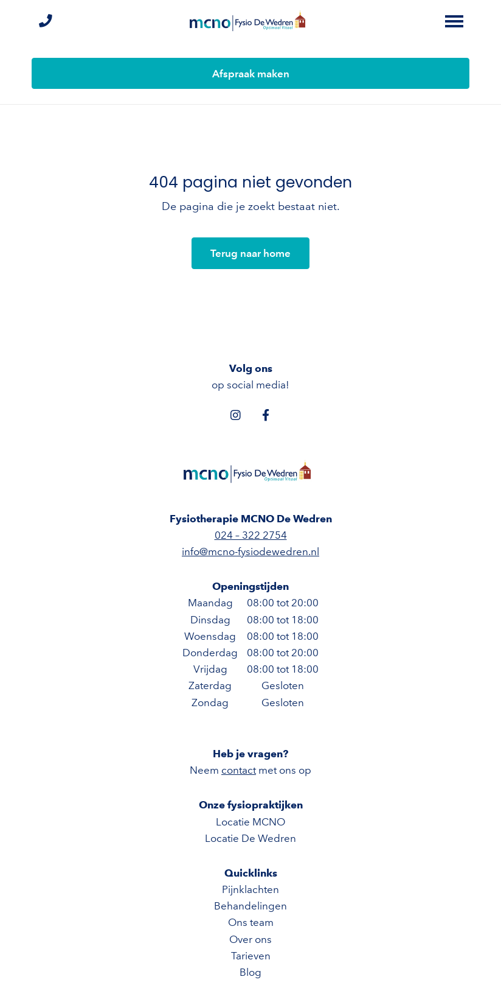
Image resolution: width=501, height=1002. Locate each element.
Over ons (250, 939)
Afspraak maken (250, 74)
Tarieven (251, 956)
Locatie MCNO (250, 822)
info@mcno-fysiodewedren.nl (250, 551)
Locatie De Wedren (250, 838)
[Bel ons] (45, 21)
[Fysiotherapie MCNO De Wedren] (250, 21)
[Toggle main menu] (454, 21)
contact (238, 770)
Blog (250, 972)
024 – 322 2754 (251, 535)
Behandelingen (250, 906)
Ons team (251, 922)
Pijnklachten (250, 889)
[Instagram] (235, 414)
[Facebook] (266, 414)
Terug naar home (250, 253)
